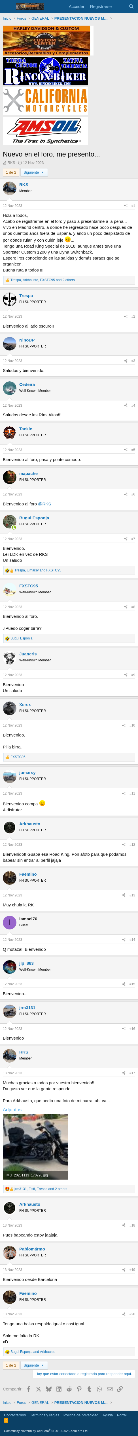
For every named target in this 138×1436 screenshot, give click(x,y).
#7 (133, 539)
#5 (133, 450)
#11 (132, 793)
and (32, 1352)
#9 (133, 675)
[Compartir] (125, 206)
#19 (132, 1270)
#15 (132, 984)
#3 (133, 361)
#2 (133, 316)
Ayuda (108, 1415)
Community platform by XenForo (46, 1431)
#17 (132, 1073)
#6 (133, 494)
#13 (132, 895)
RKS (11, 163)
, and (37, 570)
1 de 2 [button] (11, 172)
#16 (132, 1029)
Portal (122, 1415)
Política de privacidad (81, 1415)
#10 (132, 725)
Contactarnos (15, 1415)
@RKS (44, 503)
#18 (132, 1225)
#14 (132, 940)
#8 (133, 607)
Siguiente (34, 172)
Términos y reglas (44, 1415)
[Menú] (7, 6)
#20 (132, 1314)
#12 (132, 845)
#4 (133, 406)
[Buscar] (131, 6)
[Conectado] (13, 527)
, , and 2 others (42, 280)
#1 (133, 206)
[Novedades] (120, 6)
